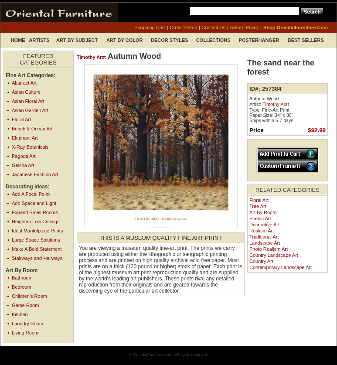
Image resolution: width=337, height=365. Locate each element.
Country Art (261, 261)
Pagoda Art (23, 156)
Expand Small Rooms (35, 212)
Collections (213, 40)
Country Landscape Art (273, 255)
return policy (244, 27)
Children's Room (29, 296)
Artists (39, 40)
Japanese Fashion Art (35, 174)
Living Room (25, 332)
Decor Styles (169, 40)
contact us (213, 27)
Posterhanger (258, 40)
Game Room (25, 305)
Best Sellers (306, 40)
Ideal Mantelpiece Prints (37, 230)
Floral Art (21, 119)
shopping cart (149, 27)
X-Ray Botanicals (30, 147)
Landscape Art (264, 243)
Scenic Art (260, 218)
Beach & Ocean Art (32, 128)
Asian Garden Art (30, 110)
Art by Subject (77, 40)
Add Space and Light (34, 203)
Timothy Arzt (91, 57)
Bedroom (21, 287)
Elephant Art (25, 137)
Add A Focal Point (31, 194)
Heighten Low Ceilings (35, 221)
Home (18, 40)
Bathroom (22, 277)
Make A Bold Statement (36, 249)
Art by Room (262, 212)
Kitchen (20, 314)
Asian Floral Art (28, 101)
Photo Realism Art (268, 249)
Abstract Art (24, 82)
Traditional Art (264, 236)
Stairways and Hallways (37, 258)
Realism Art (261, 230)
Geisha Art (23, 165)
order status (183, 27)
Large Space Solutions (36, 239)
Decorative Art (264, 224)
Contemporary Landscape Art (280, 267)
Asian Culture (26, 92)
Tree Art (257, 206)
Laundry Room (27, 323)
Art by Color (124, 40)
